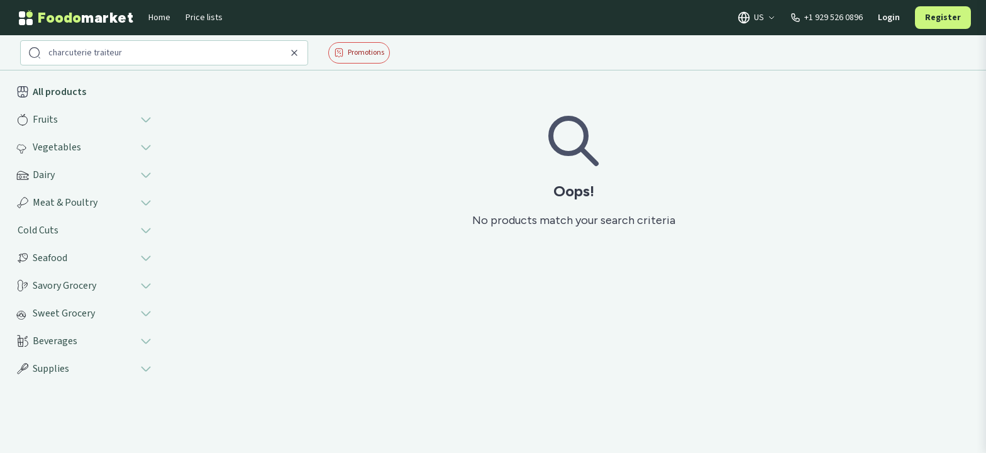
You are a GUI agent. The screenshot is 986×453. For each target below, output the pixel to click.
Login (889, 17)
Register (943, 17)
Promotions (359, 52)
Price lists (204, 17)
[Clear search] (294, 53)
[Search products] (165, 52)
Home (159, 17)
